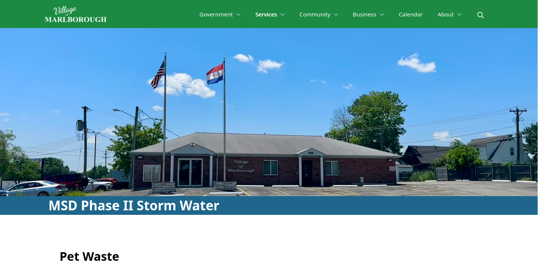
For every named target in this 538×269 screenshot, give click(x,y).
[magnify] (480, 15)
